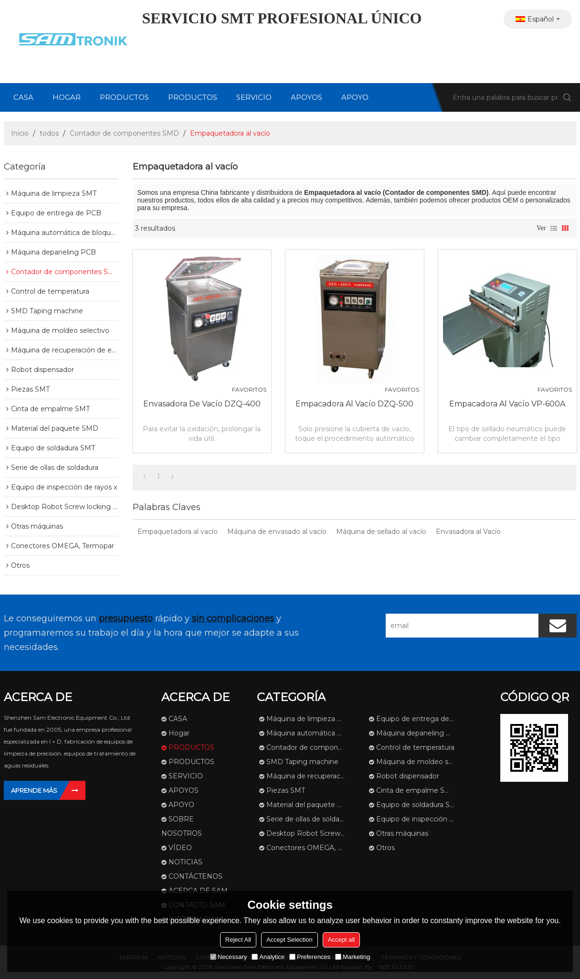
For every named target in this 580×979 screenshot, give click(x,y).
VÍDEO (180, 847)
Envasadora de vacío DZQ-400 (202, 403)
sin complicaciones (233, 618)
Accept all (341, 939)
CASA (23, 97)
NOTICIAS (185, 862)
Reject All (238, 939)
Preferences (309, 956)
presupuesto (126, 618)
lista (553, 228)
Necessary (228, 956)
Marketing (352, 956)
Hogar (67, 97)
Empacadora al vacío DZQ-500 (354, 403)
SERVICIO (254, 97)
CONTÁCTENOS (195, 876)
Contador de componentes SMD (124, 133)
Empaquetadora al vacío (177, 531)
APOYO (355, 97)
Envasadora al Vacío (468, 531)
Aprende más (34, 790)
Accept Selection (289, 939)
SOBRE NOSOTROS (181, 826)
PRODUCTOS (124, 97)
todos (49, 133)
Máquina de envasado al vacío (277, 531)
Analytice (268, 956)
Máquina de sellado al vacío (381, 531)
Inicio (20, 133)
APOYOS (306, 97)
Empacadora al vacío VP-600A (507, 403)
